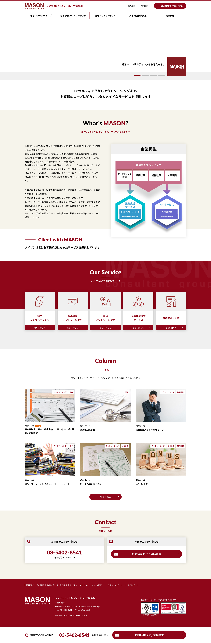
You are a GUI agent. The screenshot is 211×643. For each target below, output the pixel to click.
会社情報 (132, 5)
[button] (137, 75)
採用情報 (145, 5)
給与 (71, 392)
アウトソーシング (60, 392)
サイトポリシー (133, 585)
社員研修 (170, 15)
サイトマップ (75, 585)
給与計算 (180, 392)
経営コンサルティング (41, 15)
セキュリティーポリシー (94, 585)
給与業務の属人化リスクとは (150, 430)
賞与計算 (180, 446)
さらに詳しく (39, 327)
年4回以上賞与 (143, 483)
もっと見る (105, 496)
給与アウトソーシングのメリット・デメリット (47, 483)
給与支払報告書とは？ (91, 483)
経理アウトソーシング (105, 15)
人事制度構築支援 (138, 15)
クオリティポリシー (116, 585)
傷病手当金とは (87, 430)
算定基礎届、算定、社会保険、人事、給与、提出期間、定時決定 (49, 431)
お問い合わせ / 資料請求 (170, 5)
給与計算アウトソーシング (73, 15)
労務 (126, 392)
